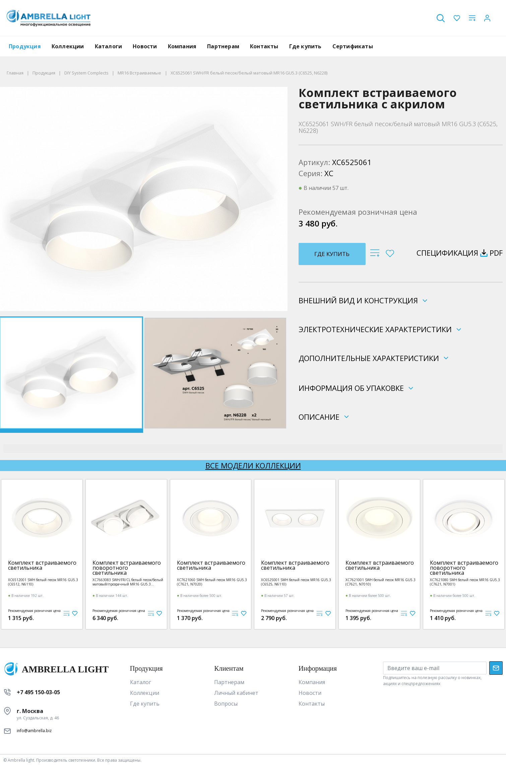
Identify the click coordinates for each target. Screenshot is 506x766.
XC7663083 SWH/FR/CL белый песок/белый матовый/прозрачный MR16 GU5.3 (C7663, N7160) (127, 582)
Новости (145, 46)
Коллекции (68, 46)
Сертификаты (352, 46)
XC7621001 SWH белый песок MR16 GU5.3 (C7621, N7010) (380, 582)
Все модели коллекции (253, 465)
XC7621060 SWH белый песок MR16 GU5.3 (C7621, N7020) (212, 582)
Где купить (305, 46)
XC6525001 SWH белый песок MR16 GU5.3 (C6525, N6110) (296, 582)
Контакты (264, 46)
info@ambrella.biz (34, 730)
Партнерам (223, 46)
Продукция (25, 46)
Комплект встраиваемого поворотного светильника (126, 567)
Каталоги (108, 46)
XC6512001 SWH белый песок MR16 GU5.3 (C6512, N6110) (43, 582)
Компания (182, 46)
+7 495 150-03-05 (38, 692)
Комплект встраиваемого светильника (42, 565)
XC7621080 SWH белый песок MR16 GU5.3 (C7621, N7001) (465, 582)
